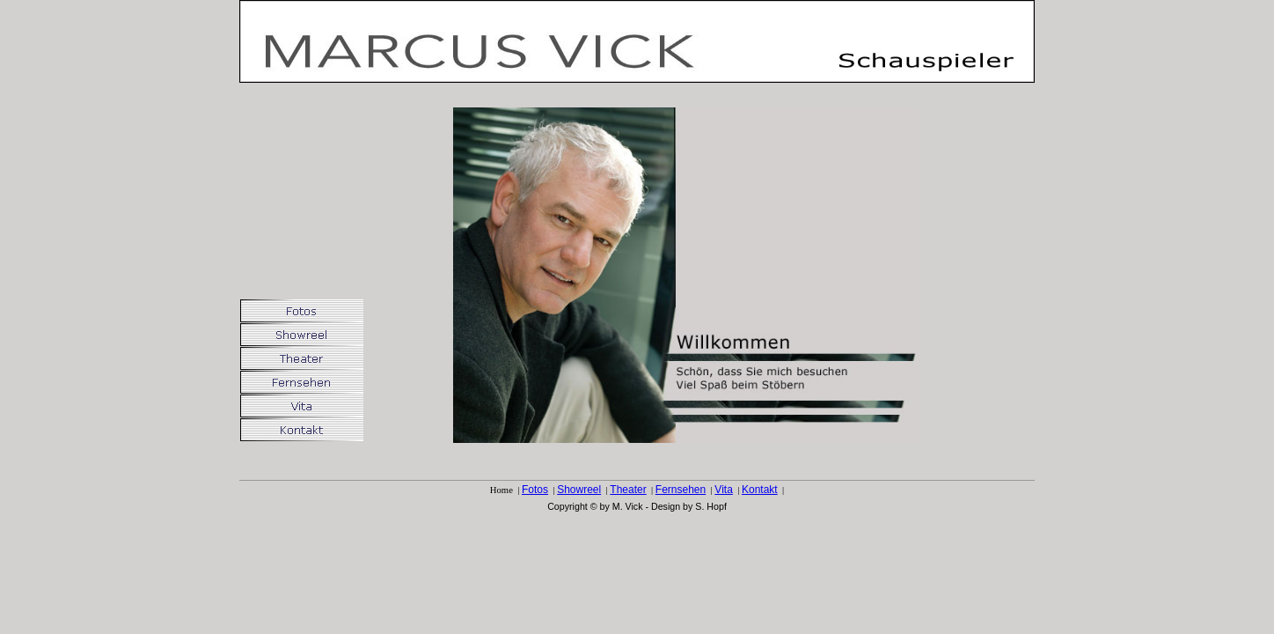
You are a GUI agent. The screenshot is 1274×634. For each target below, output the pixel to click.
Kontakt (760, 489)
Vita (723, 489)
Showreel (579, 489)
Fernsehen (680, 489)
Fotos (535, 489)
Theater (628, 489)
